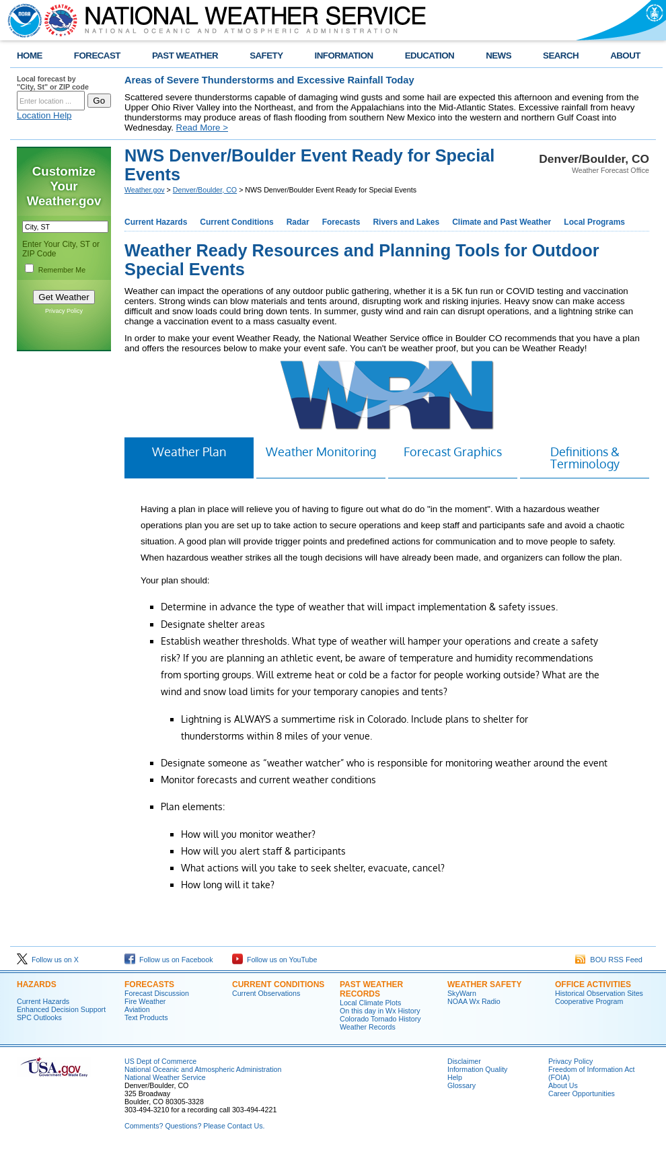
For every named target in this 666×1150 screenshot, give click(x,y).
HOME (29, 55)
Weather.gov (144, 190)
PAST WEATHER (185, 55)
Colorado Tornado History (380, 1019)
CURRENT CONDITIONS (278, 984)
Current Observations (266, 993)
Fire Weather (144, 1001)
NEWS (498, 55)
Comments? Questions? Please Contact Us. (194, 1126)
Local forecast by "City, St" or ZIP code (53, 83)
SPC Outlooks (39, 1017)
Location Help (44, 115)
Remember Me (61, 270)
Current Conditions (236, 222)
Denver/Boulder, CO (205, 190)
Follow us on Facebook (168, 960)
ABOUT (625, 55)
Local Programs (594, 222)
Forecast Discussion (156, 993)
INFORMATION (344, 55)
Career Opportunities (581, 1093)
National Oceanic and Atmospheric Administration (202, 1069)
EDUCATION (429, 55)
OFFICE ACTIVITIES (593, 984)
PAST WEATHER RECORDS (371, 989)
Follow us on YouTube (274, 960)
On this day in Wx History (380, 1011)
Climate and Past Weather (501, 222)
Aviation (137, 1009)
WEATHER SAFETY (484, 984)
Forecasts (341, 222)
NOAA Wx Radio (474, 1001)
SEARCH (561, 55)
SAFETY (266, 55)
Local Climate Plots (370, 1003)
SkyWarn (461, 993)
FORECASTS (149, 984)
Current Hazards (155, 222)
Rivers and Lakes (406, 222)
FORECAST (97, 55)
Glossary (461, 1085)
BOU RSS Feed (608, 960)
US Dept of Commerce (160, 1061)
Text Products (146, 1017)
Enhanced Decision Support (61, 1009)
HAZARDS (37, 984)
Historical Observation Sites (599, 993)
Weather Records (368, 1027)
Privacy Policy (64, 311)
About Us (563, 1085)
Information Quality (477, 1069)
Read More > (202, 127)
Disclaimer (464, 1061)
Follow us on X (48, 960)
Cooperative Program (589, 1001)
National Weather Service (165, 1077)
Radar (298, 222)
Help (454, 1077)
